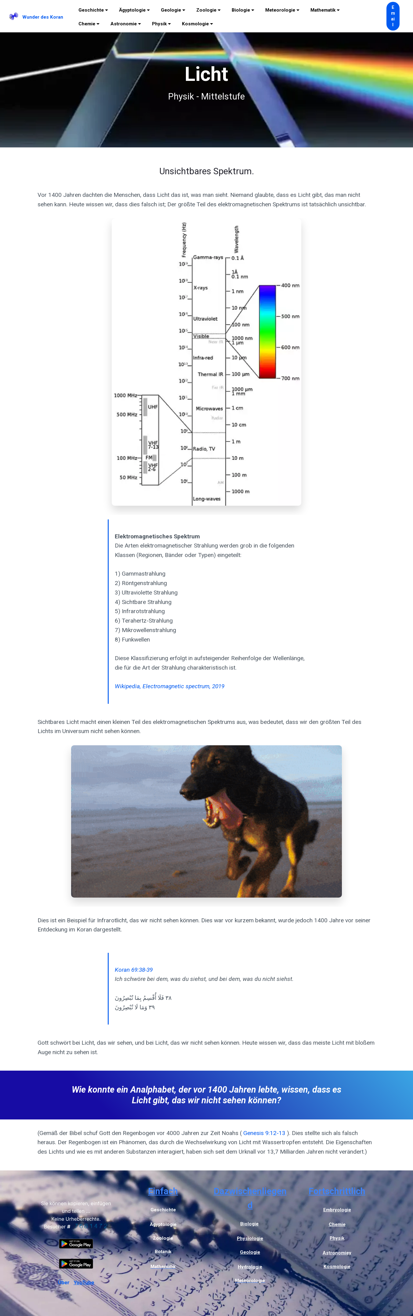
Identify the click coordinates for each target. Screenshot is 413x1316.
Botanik (163, 1251)
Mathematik (322, 10)
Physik (159, 24)
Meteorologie (280, 10)
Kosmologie (195, 24)
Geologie (171, 10)
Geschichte (91, 10)
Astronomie (123, 24)
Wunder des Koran (42, 17)
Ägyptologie (132, 10)
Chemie (86, 24)
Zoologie (206, 10)
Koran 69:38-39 (134, 969)
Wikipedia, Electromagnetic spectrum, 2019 (169, 686)
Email (393, 16)
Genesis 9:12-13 (264, 1133)
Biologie (241, 10)
